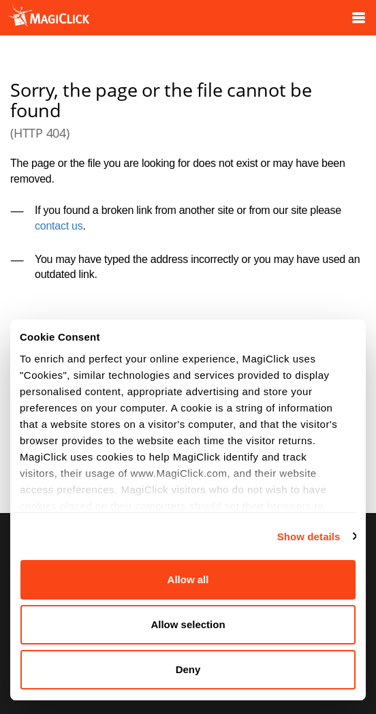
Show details (309, 536)
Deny (188, 669)
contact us (58, 226)
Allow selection (188, 624)
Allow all (188, 579)
